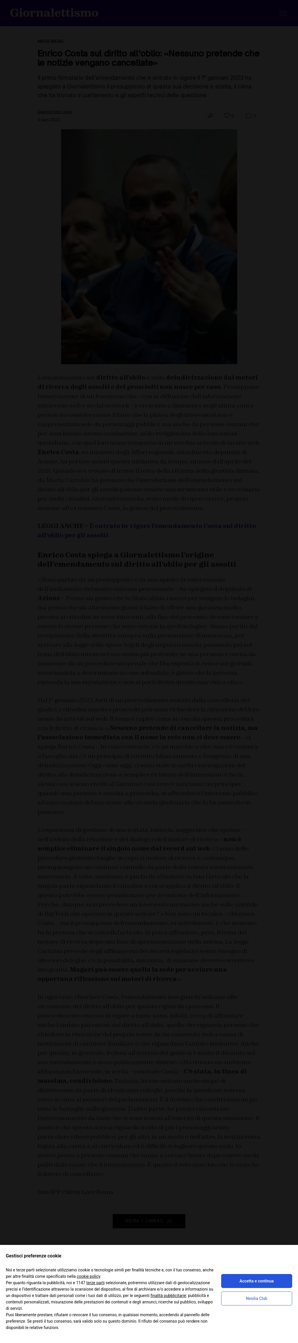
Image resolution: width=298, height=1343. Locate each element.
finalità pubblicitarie (168, 1295)
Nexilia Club (256, 1298)
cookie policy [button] (88, 1276)
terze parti (95, 1282)
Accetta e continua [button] (257, 1281)
